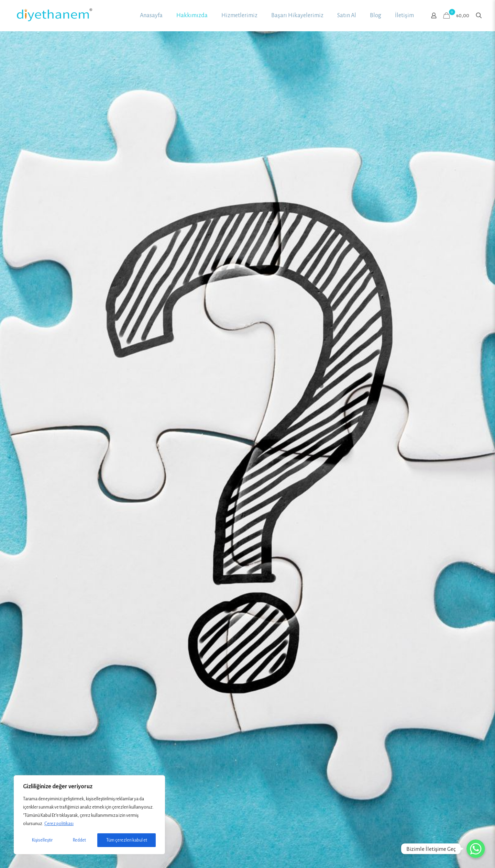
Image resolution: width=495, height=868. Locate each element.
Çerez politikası (59, 823)
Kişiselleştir (42, 840)
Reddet (79, 840)
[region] (89, 814)
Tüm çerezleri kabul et (126, 840)
